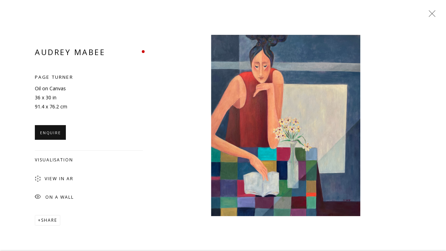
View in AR (54, 180)
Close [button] (430, 15)
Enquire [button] (50, 133)
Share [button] (49, 221)
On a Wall (54, 198)
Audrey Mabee (70, 53)
